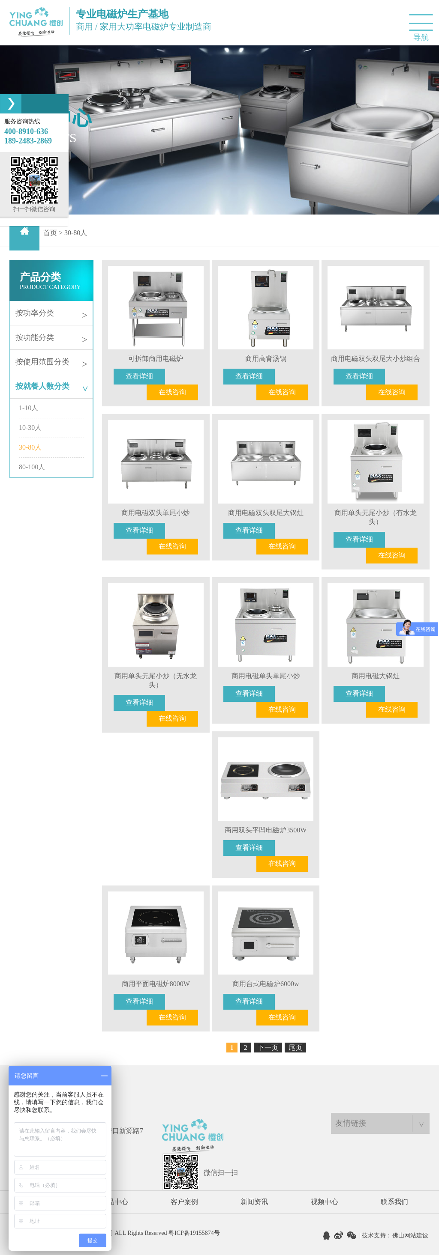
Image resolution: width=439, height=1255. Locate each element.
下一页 (268, 1047)
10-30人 (30, 427)
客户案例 (184, 1201)
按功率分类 (51, 314)
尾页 (295, 1047)
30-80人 (30, 447)
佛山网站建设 (410, 1235)
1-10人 (28, 407)
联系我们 (394, 1201)
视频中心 (324, 1201)
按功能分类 (51, 338)
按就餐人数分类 (52, 386)
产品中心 (114, 1201)
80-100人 (32, 467)
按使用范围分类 (51, 363)
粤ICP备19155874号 (194, 1233)
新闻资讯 (254, 1201)
